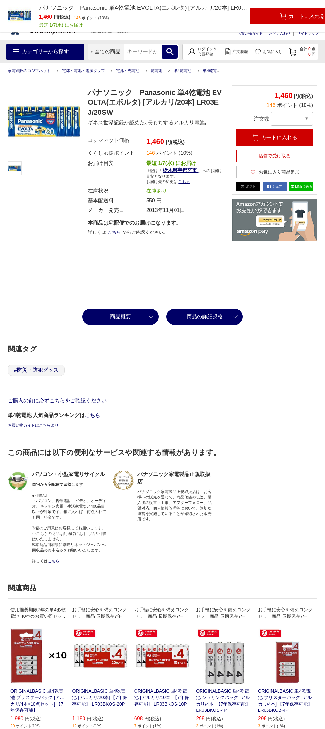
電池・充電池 (127, 70)
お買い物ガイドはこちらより (33, 425)
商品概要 (120, 316)
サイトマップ (307, 33)
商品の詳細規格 (205, 316)
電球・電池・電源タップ (83, 70)
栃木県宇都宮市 (180, 170)
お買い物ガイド (250, 33)
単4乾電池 (183, 70)
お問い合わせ (280, 33)
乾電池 (156, 70)
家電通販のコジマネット (29, 70)
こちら (184, 181)
